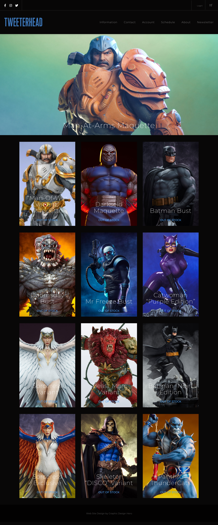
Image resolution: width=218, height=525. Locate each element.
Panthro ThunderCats (170, 480)
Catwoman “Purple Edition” (170, 298)
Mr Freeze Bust (109, 301)
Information (108, 22)
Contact (130, 22)
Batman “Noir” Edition (170, 389)
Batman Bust (171, 210)
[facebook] (5, 4)
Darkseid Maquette (109, 207)
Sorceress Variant (47, 389)
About (186, 22)
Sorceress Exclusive (47, 480)
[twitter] (17, 4)
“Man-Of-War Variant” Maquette (47, 204)
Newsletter (205, 22)
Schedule (168, 22)
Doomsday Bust (47, 298)
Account (148, 22)
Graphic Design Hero (120, 513)
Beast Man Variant (109, 389)
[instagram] (11, 4)
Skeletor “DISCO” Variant (109, 480)
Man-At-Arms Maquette (109, 125)
